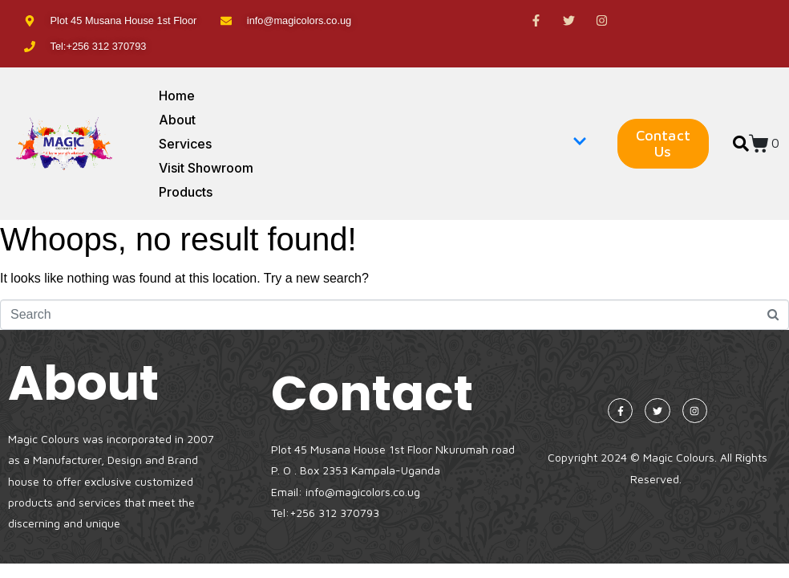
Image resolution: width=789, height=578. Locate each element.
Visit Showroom (206, 168)
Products (185, 192)
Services (373, 144)
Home (177, 96)
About (177, 120)
